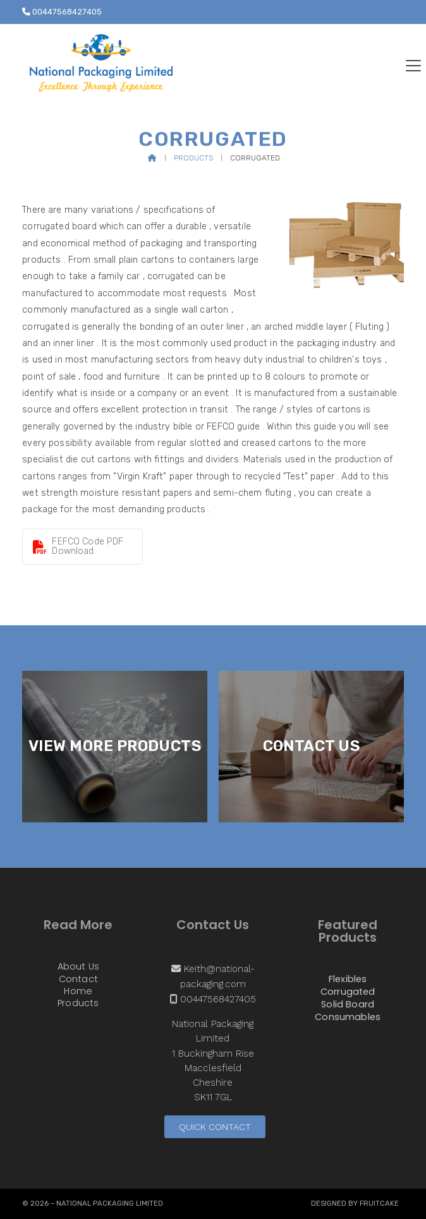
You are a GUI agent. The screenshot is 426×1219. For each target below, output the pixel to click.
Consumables (347, 1017)
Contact (78, 979)
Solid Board (347, 1005)
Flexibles (348, 979)
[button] (413, 65)
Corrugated (347, 992)
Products (193, 157)
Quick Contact (215, 1127)
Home (78, 991)
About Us (78, 967)
